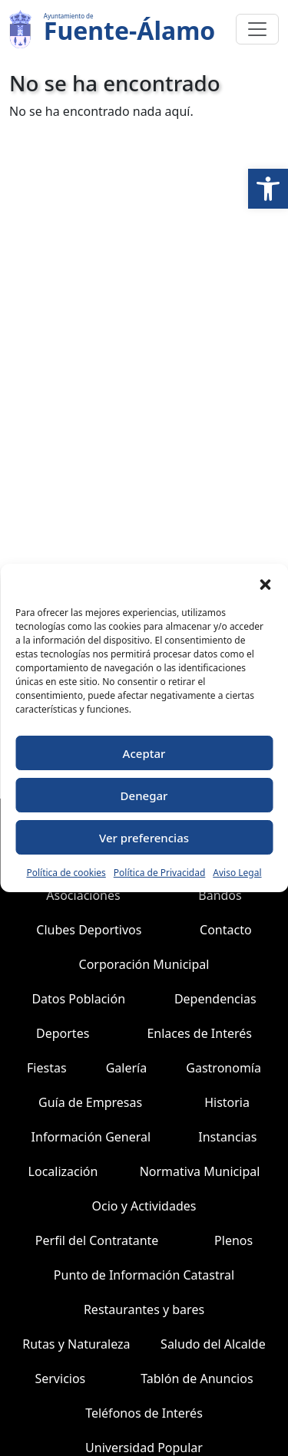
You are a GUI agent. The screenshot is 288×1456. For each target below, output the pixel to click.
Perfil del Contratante (97, 1240)
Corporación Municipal (144, 964)
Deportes (62, 1033)
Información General (91, 1136)
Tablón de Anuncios (197, 1378)
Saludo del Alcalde (213, 1344)
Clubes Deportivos (88, 929)
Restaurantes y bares (144, 1309)
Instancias (227, 1136)
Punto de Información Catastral (144, 1275)
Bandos (219, 895)
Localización (63, 1171)
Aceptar (144, 753)
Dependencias (215, 998)
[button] (268, 189)
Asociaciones (83, 895)
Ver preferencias (144, 837)
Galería (126, 1067)
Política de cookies (65, 872)
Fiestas (47, 1067)
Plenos (233, 1240)
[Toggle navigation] (257, 29)
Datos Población (78, 998)
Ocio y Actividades (144, 1205)
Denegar (144, 795)
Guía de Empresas (90, 1102)
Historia (227, 1102)
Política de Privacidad (160, 872)
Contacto (226, 929)
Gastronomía (223, 1067)
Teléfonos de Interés (144, 1413)
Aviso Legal (237, 872)
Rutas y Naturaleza (76, 1344)
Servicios (60, 1378)
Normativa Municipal (200, 1171)
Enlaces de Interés (199, 1033)
